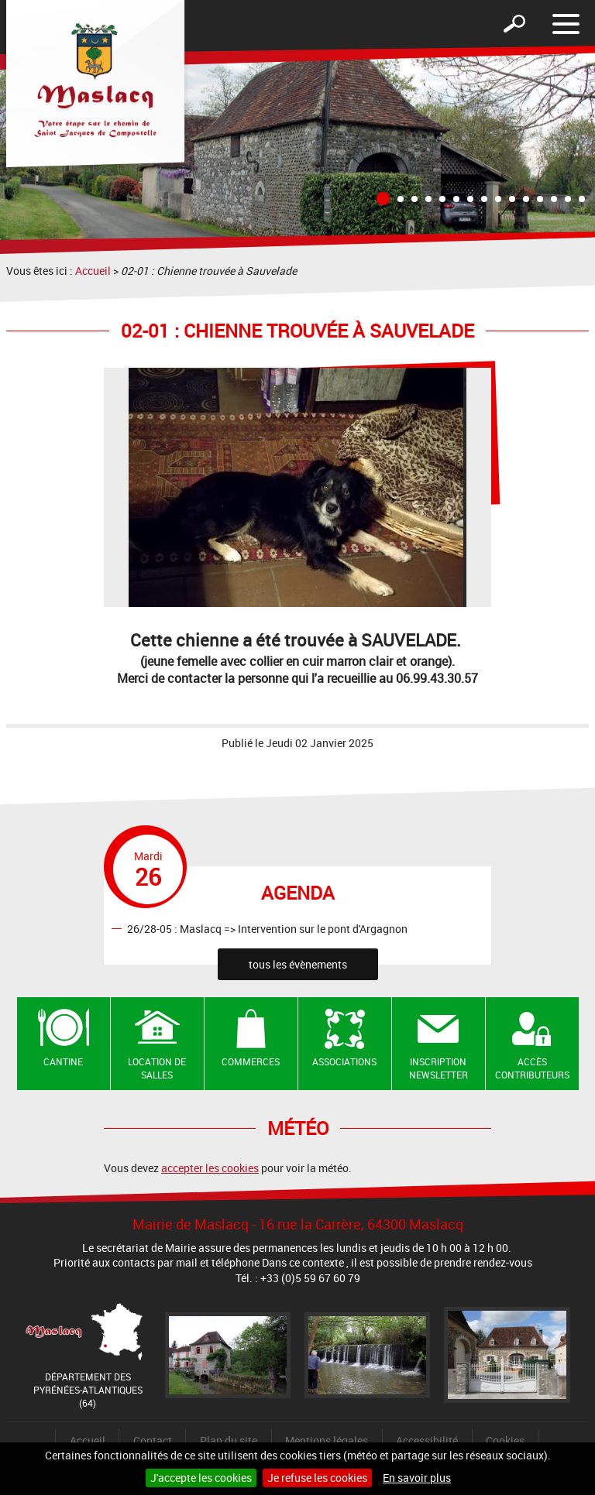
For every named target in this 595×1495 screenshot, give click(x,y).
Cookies (505, 1440)
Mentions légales (326, 1440)
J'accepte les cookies (201, 1477)
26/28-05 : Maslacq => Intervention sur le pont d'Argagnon (267, 928)
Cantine (63, 1061)
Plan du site (228, 1440)
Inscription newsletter (438, 1068)
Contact (152, 1440)
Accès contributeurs (532, 1068)
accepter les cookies (210, 1168)
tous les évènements (298, 964)
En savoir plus (417, 1477)
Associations (344, 1061)
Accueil (93, 270)
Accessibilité (427, 1440)
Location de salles (157, 1068)
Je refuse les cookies (317, 1477)
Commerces (251, 1061)
